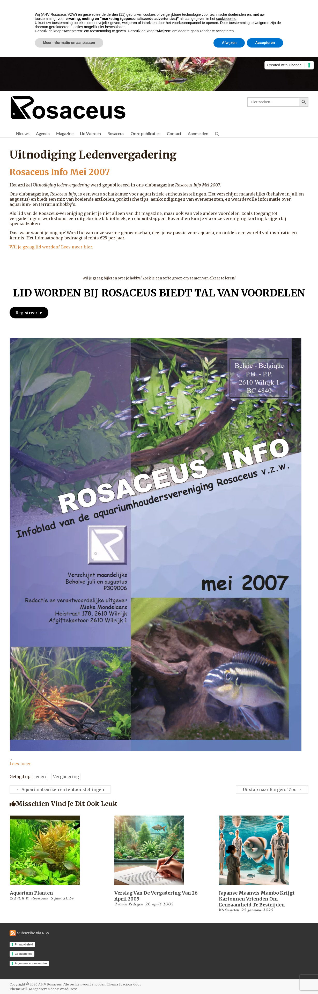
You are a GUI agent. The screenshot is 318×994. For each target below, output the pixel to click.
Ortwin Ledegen (128, 904)
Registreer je (29, 312)
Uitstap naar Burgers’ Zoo (272, 789)
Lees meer (20, 763)
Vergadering (66, 776)
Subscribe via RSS (33, 933)
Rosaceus (115, 133)
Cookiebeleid (23, 953)
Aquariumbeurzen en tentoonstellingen (60, 789)
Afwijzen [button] (229, 43)
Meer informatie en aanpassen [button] (69, 43)
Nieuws (22, 133)
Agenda (43, 133)
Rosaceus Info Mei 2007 (65, 172)
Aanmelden (198, 133)
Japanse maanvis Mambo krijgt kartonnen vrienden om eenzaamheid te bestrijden (257, 899)
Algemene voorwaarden (31, 963)
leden (40, 776)
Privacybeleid (24, 944)
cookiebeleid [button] (226, 19)
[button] (217, 133)
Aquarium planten (31, 893)
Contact (174, 133)
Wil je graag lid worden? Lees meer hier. (51, 246)
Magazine (64, 133)
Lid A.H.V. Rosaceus (29, 898)
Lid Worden (90, 133)
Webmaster (229, 910)
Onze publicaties (145, 133)
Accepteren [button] (265, 43)
